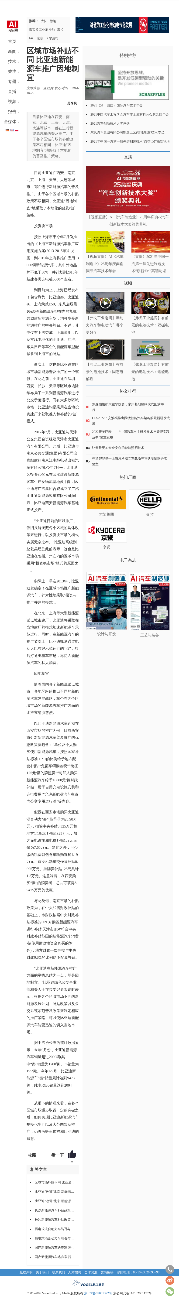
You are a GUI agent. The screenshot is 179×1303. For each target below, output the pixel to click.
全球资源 (90, 1272)
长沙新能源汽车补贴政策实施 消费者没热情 (55, 1210)
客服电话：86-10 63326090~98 (138, 1272)
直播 (12, 91)
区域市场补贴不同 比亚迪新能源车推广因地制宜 (55, 1182)
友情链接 (107, 1272)
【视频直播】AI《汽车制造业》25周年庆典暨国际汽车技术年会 (105, 264)
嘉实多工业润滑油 (42, 29)
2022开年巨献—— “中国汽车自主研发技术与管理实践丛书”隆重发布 (130, 434)
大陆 (44, 21)
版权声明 (26, 1272)
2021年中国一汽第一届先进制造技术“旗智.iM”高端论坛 (130, 141)
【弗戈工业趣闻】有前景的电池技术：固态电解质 (104, 372)
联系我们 (58, 1272)
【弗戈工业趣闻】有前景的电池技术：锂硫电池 (150, 372)
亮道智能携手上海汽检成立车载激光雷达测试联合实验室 (129, 461)
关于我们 (42, 1272)
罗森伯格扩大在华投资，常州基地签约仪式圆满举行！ (128, 407)
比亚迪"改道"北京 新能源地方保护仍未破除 (55, 1192)
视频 (12, 101)
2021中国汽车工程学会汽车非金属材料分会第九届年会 (129, 114)
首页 (12, 41)
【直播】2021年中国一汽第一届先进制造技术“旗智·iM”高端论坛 (150, 264)
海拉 (60, 29)
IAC (31, 38)
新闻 (12, 51)
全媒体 (10, 121)
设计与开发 (106, 634)
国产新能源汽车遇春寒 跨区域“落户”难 (55, 1247)
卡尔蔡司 (52, 38)
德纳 (53, 21)
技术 (12, 61)
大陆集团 (106, 514)
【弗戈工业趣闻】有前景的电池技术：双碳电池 (150, 325)
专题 (12, 81)
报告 (12, 111)
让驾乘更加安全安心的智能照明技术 (118, 448)
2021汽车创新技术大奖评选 (110, 123)
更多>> (91, 155)
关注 (12, 71)
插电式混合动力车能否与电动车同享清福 (55, 1229)
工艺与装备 (149, 635)
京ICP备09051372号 (98, 1293)
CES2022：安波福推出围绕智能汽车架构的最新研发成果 (131, 420)
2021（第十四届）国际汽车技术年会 (116, 105)
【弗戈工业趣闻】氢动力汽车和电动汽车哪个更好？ (104, 325)
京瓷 (40, 38)
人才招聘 (74, 1272)
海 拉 (149, 514)
